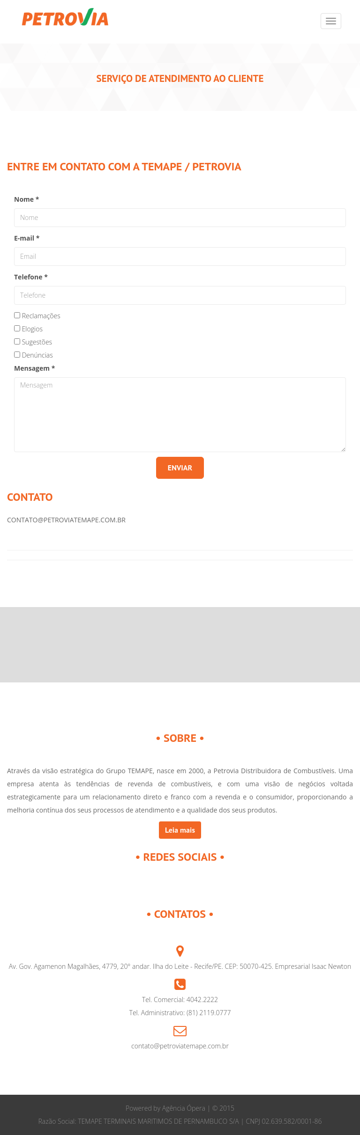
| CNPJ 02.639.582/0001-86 (280, 1121)
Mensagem (34, 368)
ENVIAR (180, 467)
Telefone (31, 276)
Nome (26, 199)
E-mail (26, 238)
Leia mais (180, 830)
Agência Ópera (183, 1108)
